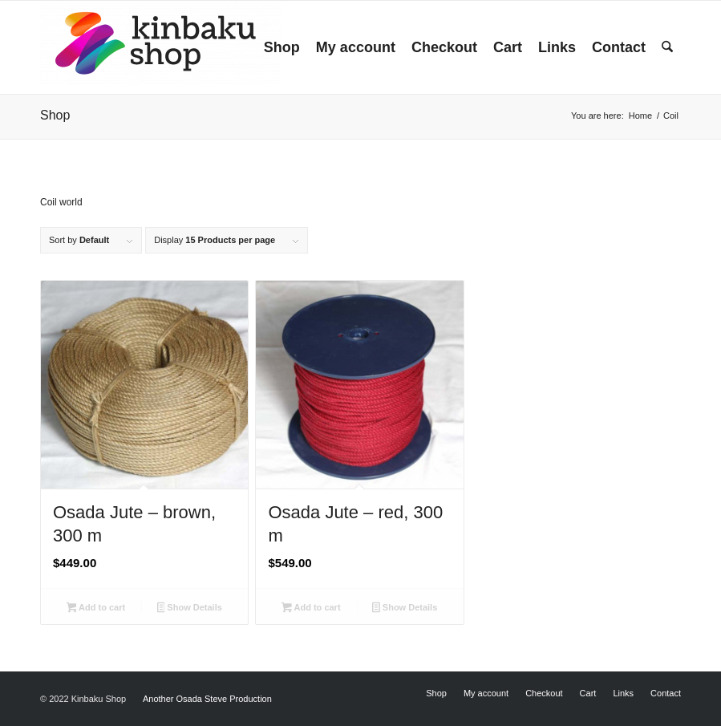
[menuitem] (282, 47)
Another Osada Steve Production (207, 699)
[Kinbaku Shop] (160, 47)
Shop (55, 115)
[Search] (667, 47)
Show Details (189, 608)
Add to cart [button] (96, 608)
